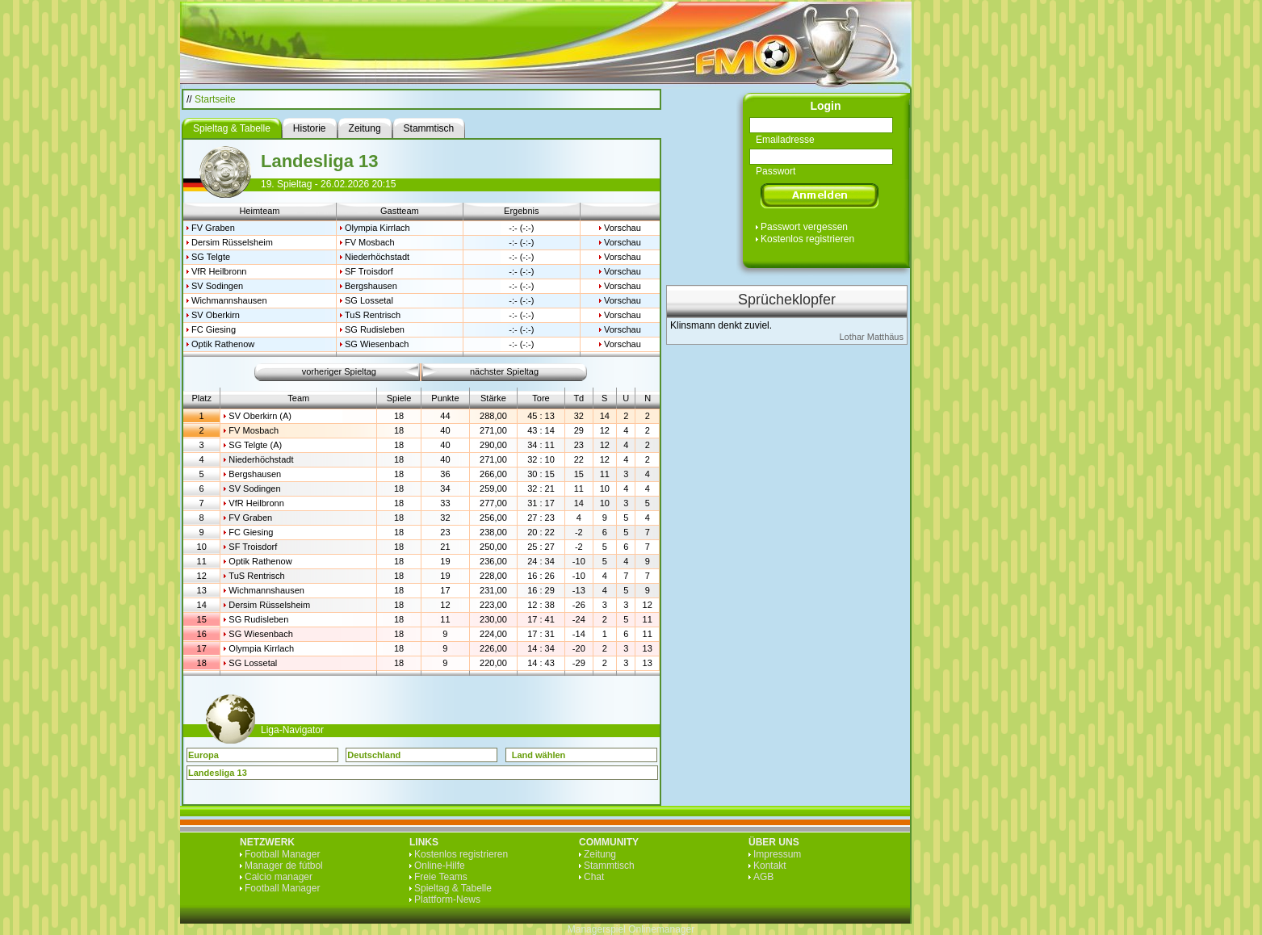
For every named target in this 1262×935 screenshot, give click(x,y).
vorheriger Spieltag (339, 371)
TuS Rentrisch (372, 315)
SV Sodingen (217, 286)
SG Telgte (210, 257)
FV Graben (213, 228)
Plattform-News (447, 899)
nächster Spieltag (504, 371)
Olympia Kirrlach (377, 228)
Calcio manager (278, 877)
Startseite (215, 99)
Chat (594, 877)
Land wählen (539, 755)
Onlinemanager (661, 929)
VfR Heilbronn (218, 271)
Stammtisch (609, 865)
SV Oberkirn (215, 315)
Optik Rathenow (222, 344)
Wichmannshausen (229, 300)
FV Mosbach (370, 242)
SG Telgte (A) (255, 445)
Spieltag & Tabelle (453, 888)
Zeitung (600, 854)
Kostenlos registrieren (807, 239)
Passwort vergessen (804, 227)
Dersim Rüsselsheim (232, 242)
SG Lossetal (369, 300)
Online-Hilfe (439, 865)
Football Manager (282, 854)
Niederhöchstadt (377, 257)
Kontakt (769, 865)
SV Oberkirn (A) (260, 416)
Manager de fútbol (284, 865)
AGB (763, 877)
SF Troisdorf (369, 271)
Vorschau (622, 228)
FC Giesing (213, 329)
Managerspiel (597, 929)
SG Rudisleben (375, 329)
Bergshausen (371, 286)
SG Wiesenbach (377, 344)
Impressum (777, 854)
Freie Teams (440, 877)
